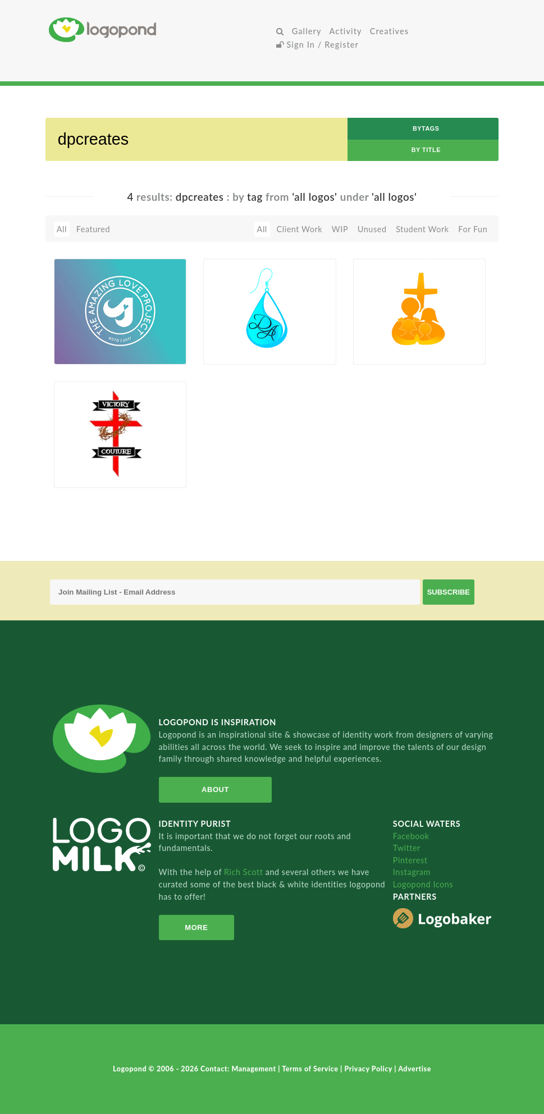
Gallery (307, 31)
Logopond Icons (423, 884)
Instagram (412, 872)
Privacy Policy (369, 1069)
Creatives (389, 31)
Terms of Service (311, 1069)
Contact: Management (239, 1069)
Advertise (414, 1069)
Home (160, 29)
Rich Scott (245, 872)
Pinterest (410, 860)
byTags (426, 128)
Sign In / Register (317, 44)
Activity (346, 31)
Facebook (411, 836)
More (196, 927)
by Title (426, 149)
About (215, 789)
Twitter (406, 848)
